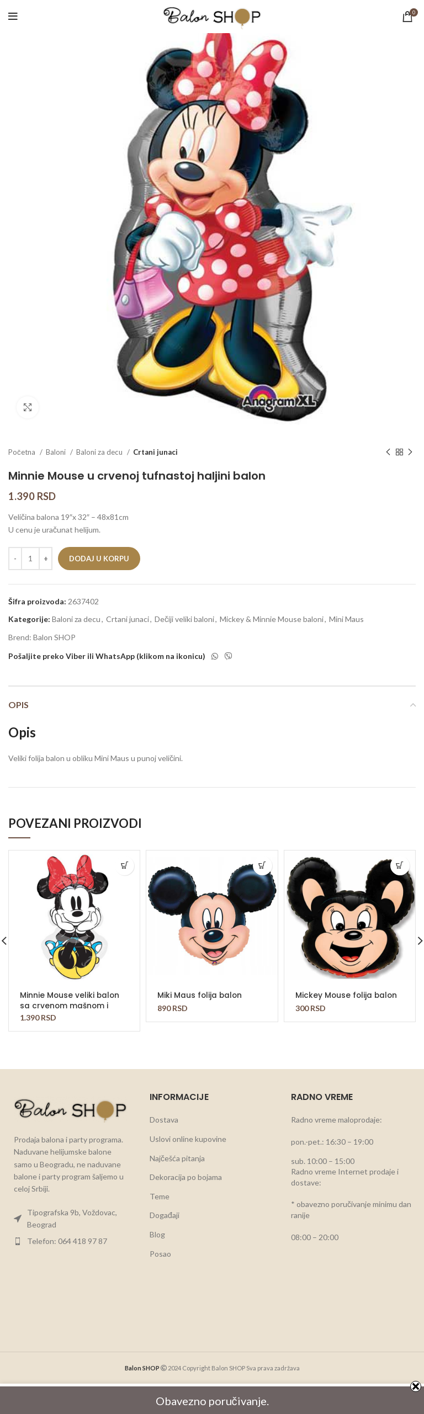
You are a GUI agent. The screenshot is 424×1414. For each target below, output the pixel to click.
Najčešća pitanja (177, 1158)
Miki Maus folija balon (200, 995)
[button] (124, 865)
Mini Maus (346, 619)
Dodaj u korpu (99, 558)
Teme (159, 1196)
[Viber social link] (228, 656)
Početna (22, 452)
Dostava (164, 1119)
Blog (157, 1234)
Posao (160, 1253)
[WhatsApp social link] (214, 656)
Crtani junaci (155, 452)
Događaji (164, 1215)
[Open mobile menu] (13, 17)
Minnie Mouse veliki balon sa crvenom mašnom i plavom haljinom (70, 1005)
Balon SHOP (54, 637)
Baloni (56, 452)
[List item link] (71, 1218)
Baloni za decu (100, 452)
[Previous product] (388, 452)
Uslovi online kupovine (188, 1139)
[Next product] (410, 452)
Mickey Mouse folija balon (347, 995)
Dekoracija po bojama (186, 1177)
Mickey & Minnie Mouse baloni (272, 619)
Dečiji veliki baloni (184, 619)
